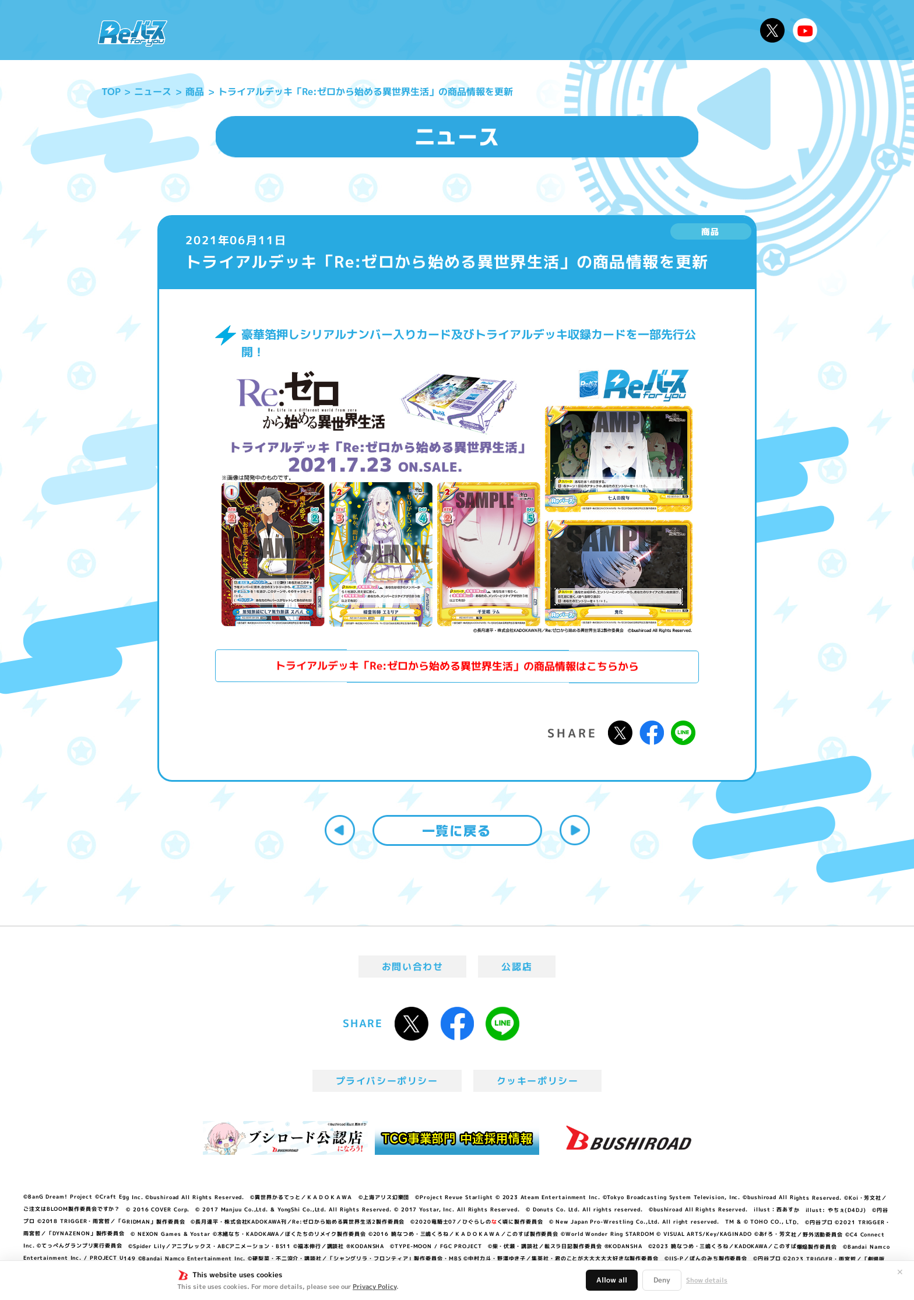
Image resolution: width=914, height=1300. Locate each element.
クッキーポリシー (538, 1080)
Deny (661, 1280)
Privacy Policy (374, 1286)
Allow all (611, 1280)
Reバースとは (286, 30)
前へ (340, 830)
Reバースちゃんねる (805, 30)
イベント (410, 30)
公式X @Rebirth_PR (772, 30)
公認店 (516, 966)
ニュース (211, 30)
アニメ (356, 30)
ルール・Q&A (627, 30)
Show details (706, 1280)
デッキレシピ (714, 30)
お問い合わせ (413, 966)
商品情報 (469, 30)
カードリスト (541, 30)
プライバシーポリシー (387, 1080)
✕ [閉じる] (900, 1272)
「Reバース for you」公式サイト (132, 33)
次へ (575, 830)
